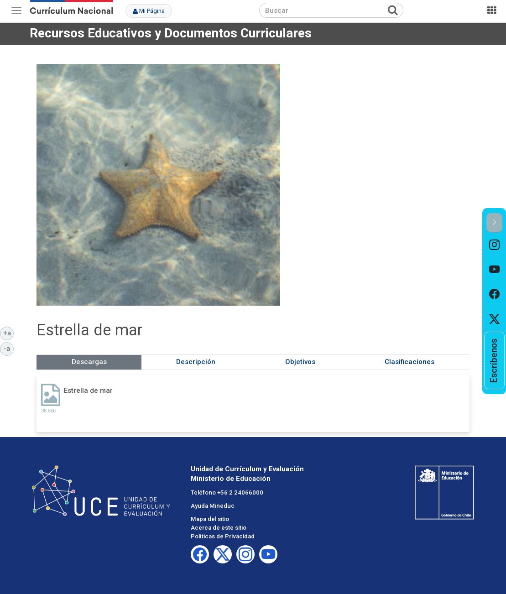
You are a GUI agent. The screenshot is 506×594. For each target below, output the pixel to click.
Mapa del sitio (210, 519)
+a (8, 332)
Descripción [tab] (195, 362)
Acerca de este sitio (218, 527)
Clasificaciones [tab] (409, 362)
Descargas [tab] (89, 362)
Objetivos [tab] (300, 362)
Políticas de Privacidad (223, 536)
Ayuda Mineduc (213, 505)
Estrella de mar (88, 390)
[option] (494, 245)
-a (9, 348)
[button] (494, 223)
